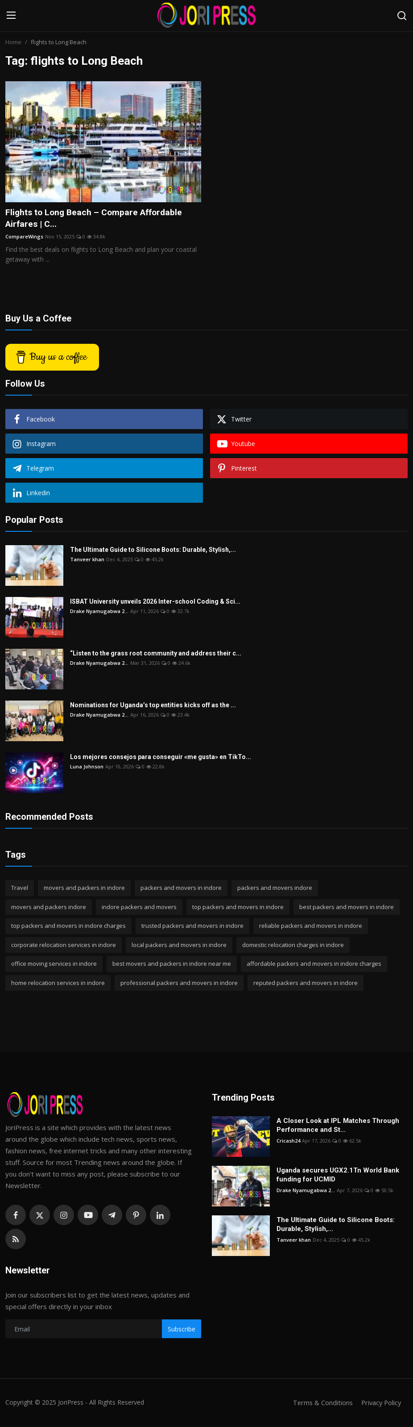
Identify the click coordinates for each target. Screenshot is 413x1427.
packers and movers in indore (181, 889)
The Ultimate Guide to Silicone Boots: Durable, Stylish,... (153, 550)
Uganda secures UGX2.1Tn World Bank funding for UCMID (338, 1175)
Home (13, 42)
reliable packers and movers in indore (310, 926)
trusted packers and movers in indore (192, 926)
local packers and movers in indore (179, 945)
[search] (402, 15)
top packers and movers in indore (238, 907)
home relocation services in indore (58, 983)
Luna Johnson (86, 767)
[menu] (11, 15)
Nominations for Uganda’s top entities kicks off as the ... (153, 705)
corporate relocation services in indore (63, 945)
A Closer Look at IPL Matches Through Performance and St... (338, 1126)
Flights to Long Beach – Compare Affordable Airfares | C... (96, 218)
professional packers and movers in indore (179, 983)
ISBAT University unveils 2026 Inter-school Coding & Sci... (155, 602)
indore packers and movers (139, 907)
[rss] (15, 1240)
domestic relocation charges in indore (293, 945)
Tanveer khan (87, 560)
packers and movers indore (274, 889)
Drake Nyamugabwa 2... (99, 612)
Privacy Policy (380, 1403)
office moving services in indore (54, 964)
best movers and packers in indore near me (171, 964)
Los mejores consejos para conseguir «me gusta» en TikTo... (160, 757)
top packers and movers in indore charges (68, 926)
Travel (19, 889)
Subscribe (181, 1329)
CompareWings (24, 237)
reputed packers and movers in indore (305, 983)
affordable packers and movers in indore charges (314, 964)
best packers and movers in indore (346, 907)
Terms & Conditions (320, 1403)
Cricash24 (288, 1141)
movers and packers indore (48, 907)
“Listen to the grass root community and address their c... (155, 654)
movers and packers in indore (84, 889)
